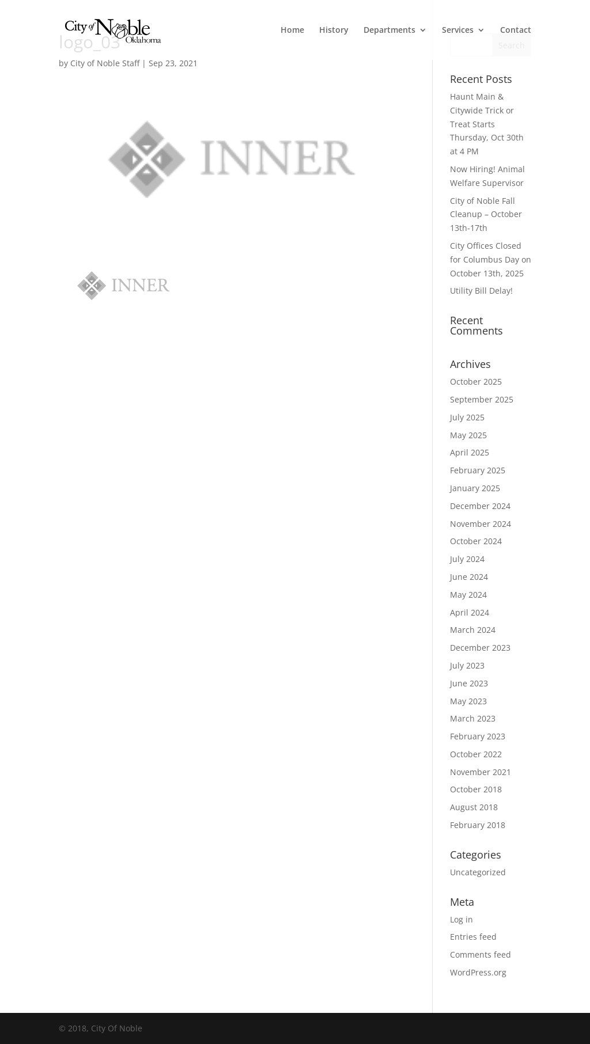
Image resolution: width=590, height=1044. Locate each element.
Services (458, 30)
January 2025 (475, 488)
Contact (515, 30)
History (334, 30)
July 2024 (467, 558)
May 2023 (468, 701)
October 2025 (476, 381)
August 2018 (474, 807)
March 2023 (473, 718)
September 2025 (481, 399)
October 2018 (476, 789)
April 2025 (469, 452)
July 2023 (467, 665)
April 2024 (469, 612)
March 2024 (473, 629)
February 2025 (477, 470)
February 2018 (477, 824)
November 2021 (480, 771)
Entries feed (473, 936)
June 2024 (469, 576)
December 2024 (480, 505)
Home (292, 30)
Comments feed (480, 954)
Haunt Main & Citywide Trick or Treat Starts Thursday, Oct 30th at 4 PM (487, 124)
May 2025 (468, 435)
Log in (461, 919)
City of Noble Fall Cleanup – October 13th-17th (486, 214)
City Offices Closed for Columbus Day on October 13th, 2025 (490, 259)
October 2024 (476, 541)
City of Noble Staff (104, 63)
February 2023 (477, 736)
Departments (389, 30)
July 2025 (467, 417)
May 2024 (468, 594)
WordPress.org (478, 972)
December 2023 (480, 647)
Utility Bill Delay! (481, 290)
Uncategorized (478, 872)
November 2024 (480, 523)
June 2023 (469, 683)
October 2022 (476, 754)
